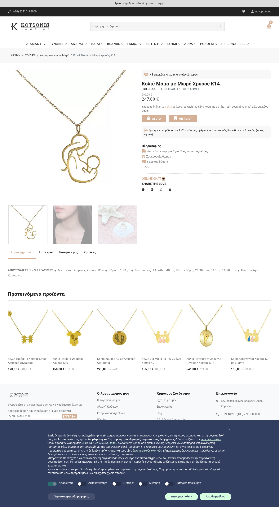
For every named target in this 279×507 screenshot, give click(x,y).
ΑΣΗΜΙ (174, 44)
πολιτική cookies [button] (211, 439)
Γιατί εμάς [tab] (46, 252)
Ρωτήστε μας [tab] (68, 252)
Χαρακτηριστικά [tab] (22, 252)
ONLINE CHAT (153, 178)
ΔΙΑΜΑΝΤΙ (36, 44)
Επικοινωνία (164, 406)
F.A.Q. (146, 167)
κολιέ (168, 106)
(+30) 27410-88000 (248, 414)
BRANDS (115, 44)
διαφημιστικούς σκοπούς (147, 450)
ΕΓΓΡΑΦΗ (69, 416)
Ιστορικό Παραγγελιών (111, 413)
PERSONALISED (235, 44)
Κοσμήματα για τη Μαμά (54, 55)
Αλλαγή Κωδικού (107, 406)
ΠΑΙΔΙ (97, 44)
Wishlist (102, 419)
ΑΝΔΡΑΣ (79, 44)
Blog (159, 413)
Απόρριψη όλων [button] (181, 496)
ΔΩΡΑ (190, 44)
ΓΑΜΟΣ (134, 44)
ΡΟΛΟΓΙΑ (209, 44)
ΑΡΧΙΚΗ (15, 55)
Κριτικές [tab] (90, 252)
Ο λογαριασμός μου (109, 400)
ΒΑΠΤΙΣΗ (154, 44)
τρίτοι (113, 442)
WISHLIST (183, 118)
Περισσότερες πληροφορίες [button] (71, 496)
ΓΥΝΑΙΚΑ (59, 44)
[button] (229, 429)
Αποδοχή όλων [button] (215, 496)
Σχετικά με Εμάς (167, 400)
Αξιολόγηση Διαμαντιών (171, 419)
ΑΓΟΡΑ (154, 118)
